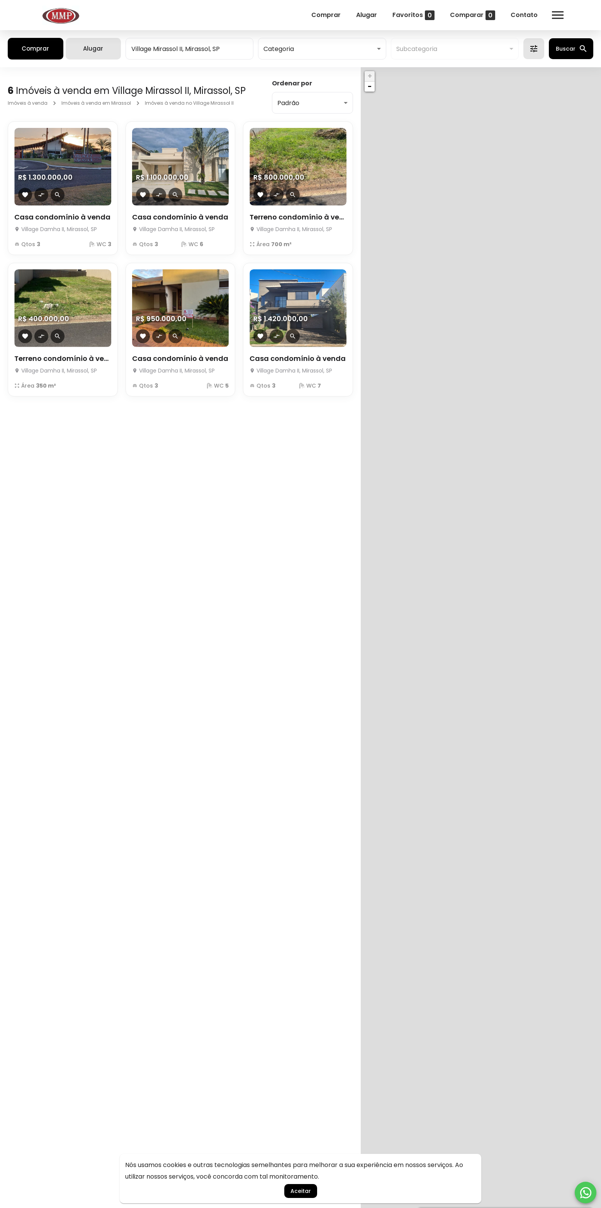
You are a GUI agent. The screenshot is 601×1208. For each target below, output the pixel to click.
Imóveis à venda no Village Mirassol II (189, 103)
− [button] (370, 86)
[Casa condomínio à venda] (62, 167)
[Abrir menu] (557, 15)
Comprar (326, 15)
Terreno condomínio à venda (298, 217)
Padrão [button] (288, 103)
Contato (524, 15)
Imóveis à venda (28, 103)
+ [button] (370, 76)
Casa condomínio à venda (62, 217)
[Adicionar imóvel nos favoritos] (25, 195)
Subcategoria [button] (416, 48)
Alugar (366, 15)
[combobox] (189, 49)
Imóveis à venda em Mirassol (96, 103)
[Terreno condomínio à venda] (298, 167)
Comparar (472, 15)
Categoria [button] (278, 48)
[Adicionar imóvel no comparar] (41, 195)
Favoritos (413, 15)
